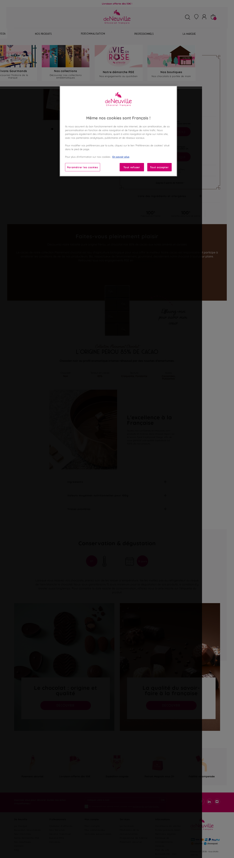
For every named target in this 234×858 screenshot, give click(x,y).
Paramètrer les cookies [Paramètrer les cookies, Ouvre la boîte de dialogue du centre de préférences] (82, 167)
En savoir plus (120, 156)
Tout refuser (131, 167)
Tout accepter (159, 167)
